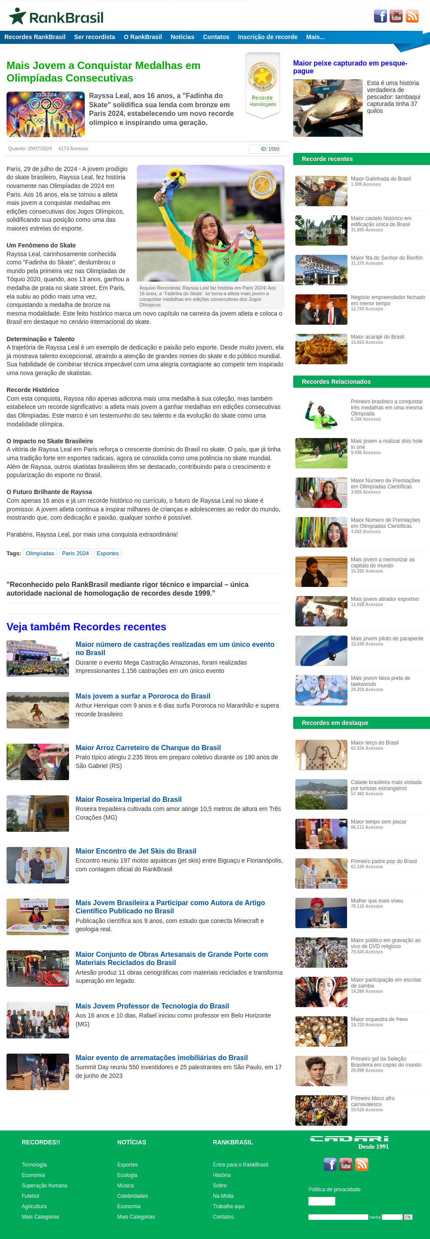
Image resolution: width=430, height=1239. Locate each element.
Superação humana (44, 1186)
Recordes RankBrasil (35, 36)
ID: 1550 (270, 149)
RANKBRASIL (233, 1142)
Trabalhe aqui (229, 1206)
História (222, 1175)
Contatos (216, 36)
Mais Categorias (41, 1217)
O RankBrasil (143, 36)
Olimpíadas (40, 553)
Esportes (107, 553)
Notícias (182, 36)
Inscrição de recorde (268, 36)
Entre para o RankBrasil (240, 1165)
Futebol (30, 1196)
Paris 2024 (75, 553)
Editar (325, 1201)
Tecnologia (34, 1165)
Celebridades (132, 1196)
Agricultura (34, 1206)
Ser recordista (94, 36)
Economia (33, 1175)
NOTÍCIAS (131, 1142)
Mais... (315, 36)
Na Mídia (223, 1196)
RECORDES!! (41, 1142)
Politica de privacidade (334, 1189)
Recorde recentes (327, 158)
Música (125, 1186)
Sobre (220, 1186)
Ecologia (127, 1175)
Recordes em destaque (335, 722)
